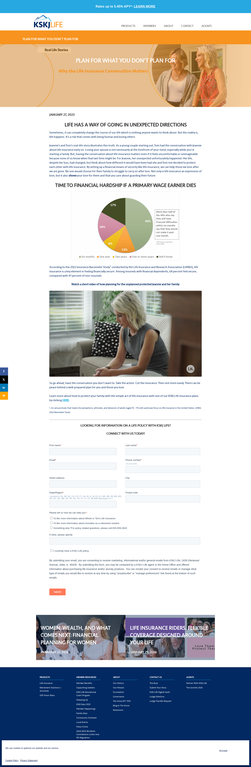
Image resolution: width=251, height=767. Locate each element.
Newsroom (118, 710)
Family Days (81, 713)
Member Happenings (85, 708)
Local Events (82, 722)
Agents (206, 26)
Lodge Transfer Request (160, 701)
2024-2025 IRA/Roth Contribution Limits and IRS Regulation (87, 734)
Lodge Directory (157, 696)
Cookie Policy (11, 760)
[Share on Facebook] (4, 371)
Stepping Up (82, 699)
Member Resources (86, 677)
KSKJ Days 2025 (83, 704)
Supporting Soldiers (85, 687)
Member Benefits (84, 683)
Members (149, 26)
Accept (223, 750)
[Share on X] (4, 380)
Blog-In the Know (121, 705)
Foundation (118, 692)
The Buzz (154, 683)
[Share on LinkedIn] (4, 388)
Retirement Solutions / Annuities (50, 689)
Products (128, 26)
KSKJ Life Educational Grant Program (86, 693)
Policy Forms (82, 726)
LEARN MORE (144, 6)
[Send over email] (4, 396)
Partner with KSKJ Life (196, 683)
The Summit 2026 (194, 687)
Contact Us (156, 677)
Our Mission (118, 687)
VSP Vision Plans (47, 695)
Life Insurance (46, 683)
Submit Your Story (158, 687)
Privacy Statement (29, 760)
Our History (118, 683)
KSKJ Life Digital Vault (160, 692)
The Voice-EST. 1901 (122, 701)
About (168, 26)
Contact (187, 26)
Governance (118, 696)
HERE (65, 400)
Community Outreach (86, 717)
